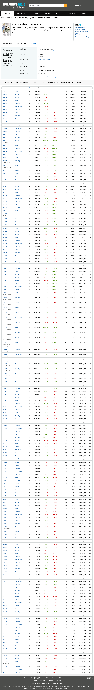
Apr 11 (5, 511)
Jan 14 (5, 207)
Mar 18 (5, 437)
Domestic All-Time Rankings (71, 82)
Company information (81, 31)
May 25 (5, 649)
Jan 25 (5, 243)
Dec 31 (5, 161)
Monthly (25, 18)
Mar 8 (4, 406)
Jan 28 (5, 252)
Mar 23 (5, 453)
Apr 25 (5, 556)
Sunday (17, 97)
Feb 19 (5, 337)
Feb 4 (4, 274)
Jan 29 (5, 256)
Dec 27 (5, 148)
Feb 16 (5, 322)
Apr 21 (5, 544)
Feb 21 (5, 349)
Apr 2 (4, 483)
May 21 (5, 636)
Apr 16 (5, 527)
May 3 (4, 581)
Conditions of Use (29, 688)
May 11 (5, 605)
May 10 (5, 602)
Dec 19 (5, 122)
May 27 (5, 655)
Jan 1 (4, 165)
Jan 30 (5, 259)
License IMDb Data (52, 680)
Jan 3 (4, 174)
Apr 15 (5, 523)
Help (60, 680)
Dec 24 (5, 137)
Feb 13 (5, 307)
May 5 (4, 587)
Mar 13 (5, 422)
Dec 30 (5, 157)
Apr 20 (5, 541)
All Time (58, 13)
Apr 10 (5, 508)
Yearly (40, 18)
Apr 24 (5, 553)
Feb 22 (5, 354)
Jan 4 (4, 177)
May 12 (5, 609)
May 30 (5, 666)
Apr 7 (4, 499)
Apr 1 (4, 480)
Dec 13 (5, 103)
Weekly (17, 18)
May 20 (5, 633)
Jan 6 (4, 183)
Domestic (7, 13)
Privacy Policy (41, 688)
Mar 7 (4, 403)
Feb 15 (5, 317)
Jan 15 (5, 211)
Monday (17, 100)
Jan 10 (5, 195)
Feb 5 (4, 277)
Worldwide (34, 13)
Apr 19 (5, 538)
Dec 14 (5, 106)
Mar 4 (4, 394)
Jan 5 (4, 180)
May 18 (5, 627)
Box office (78, 35)
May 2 (4, 578)
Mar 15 (5, 428)
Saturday (17, 94)
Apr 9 (4, 505)
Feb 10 (5, 293)
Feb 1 (4, 265)
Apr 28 (5, 565)
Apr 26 (5, 559)
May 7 (4, 593)
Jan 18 (5, 222)
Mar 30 (5, 474)
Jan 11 (5, 198)
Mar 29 (5, 471)
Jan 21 (5, 231)
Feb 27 (5, 379)
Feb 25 (5, 369)
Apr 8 (4, 502)
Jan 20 (5, 228)
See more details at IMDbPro (47, 77)
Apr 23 (5, 550)
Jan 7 (4, 186)
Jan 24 (5, 240)
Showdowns (71, 13)
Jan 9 (4, 192)
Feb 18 (5, 332)
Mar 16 (5, 431)
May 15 (5, 618)
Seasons (47, 18)
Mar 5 (4, 397)
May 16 (5, 621)
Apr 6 (4, 496)
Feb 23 (5, 359)
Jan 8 (4, 189)
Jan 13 (5, 204)
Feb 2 (4, 268)
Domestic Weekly (39, 82)
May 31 (5, 669)
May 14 (5, 615)
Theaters (63, 88)
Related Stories (53, 82)
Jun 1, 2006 (50, 59)
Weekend (10, 18)
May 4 (4, 584)
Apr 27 (5, 562)
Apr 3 (4, 486)
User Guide (42, 680)
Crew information (80, 29)
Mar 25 (5, 459)
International (20, 13)
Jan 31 (5, 262)
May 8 (4, 596)
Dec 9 (4, 91)
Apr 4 (4, 490)
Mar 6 (4, 400)
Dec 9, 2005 (42, 59)
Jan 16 (5, 214)
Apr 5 (4, 493)
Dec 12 (5, 100)
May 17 (5, 624)
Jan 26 (5, 246)
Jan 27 (5, 249)
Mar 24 (5, 456)
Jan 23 (5, 237)
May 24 (5, 646)
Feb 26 (5, 374)
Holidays (55, 18)
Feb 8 (4, 286)
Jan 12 (5, 201)
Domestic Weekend (23, 82)
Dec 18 (5, 119)
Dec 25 (5, 140)
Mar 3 (4, 391)
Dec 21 (5, 128)
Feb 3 (4, 271)
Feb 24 (5, 364)
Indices (83, 13)
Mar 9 (4, 409)
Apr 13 (5, 517)
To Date (83, 88)
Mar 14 (5, 425)
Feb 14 (5, 312)
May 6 (4, 590)
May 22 (5, 639)
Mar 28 (5, 468)
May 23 (5, 642)
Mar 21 (5, 446)
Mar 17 (5, 434)
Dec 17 (5, 115)
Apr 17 (5, 531)
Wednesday (18, 106)
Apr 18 (5, 535)
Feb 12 (5, 302)
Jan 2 (4, 170)
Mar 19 (5, 440)
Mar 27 (5, 465)
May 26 (5, 652)
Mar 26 (5, 462)
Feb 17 (5, 327)
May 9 (4, 599)
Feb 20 (5, 342)
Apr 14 (5, 520)
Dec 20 (5, 125)
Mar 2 (4, 388)
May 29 (5, 661)
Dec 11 (5, 97)
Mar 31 (5, 477)
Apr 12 (5, 514)
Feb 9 (4, 289)
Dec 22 (5, 131)
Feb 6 (4, 280)
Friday (16, 91)
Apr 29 (5, 568)
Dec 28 (5, 151)
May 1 (4, 575)
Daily (3, 18)
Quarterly (33, 18)
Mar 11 (5, 416)
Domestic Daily (8, 82)
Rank (28, 88)
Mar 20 (5, 443)
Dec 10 (5, 94)
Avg (73, 88)
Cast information (80, 27)
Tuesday (17, 103)
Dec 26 (5, 145)
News (77, 33)
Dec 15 (5, 109)
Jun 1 (4, 672)
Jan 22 (5, 234)
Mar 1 (4, 385)
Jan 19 (5, 225)
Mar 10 (5, 412)
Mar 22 (5, 449)
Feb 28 (5, 382)
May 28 (5, 658)
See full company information (46, 51)
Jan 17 (5, 219)
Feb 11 (5, 297)
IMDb (54, 683)
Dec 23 (5, 134)
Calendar (47, 13)
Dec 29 (5, 154)
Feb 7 (4, 283)
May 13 (5, 612)
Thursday (17, 109)
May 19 (5, 630)
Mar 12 (5, 419)
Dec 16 (5, 112)
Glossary (35, 680)
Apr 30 (5, 572)
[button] (82, 38)
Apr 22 (5, 547)
